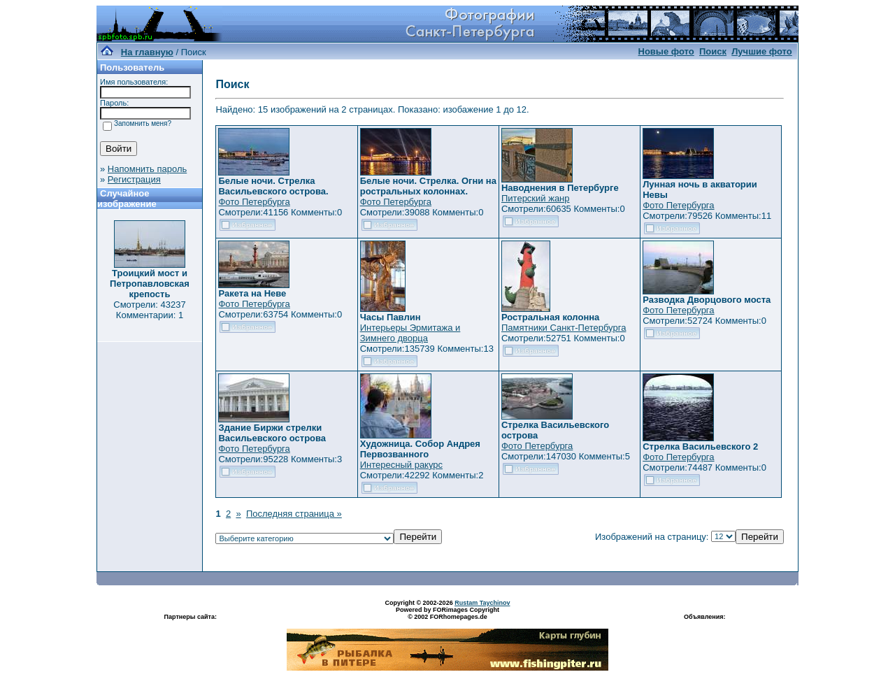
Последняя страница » (294, 513)
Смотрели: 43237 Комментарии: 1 (149, 309)
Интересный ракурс (401, 464)
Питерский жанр (535, 198)
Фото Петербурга (253, 202)
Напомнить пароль (147, 169)
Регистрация (134, 179)
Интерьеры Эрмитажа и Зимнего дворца (410, 332)
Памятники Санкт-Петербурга (563, 327)
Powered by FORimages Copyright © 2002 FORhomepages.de (447, 613)
